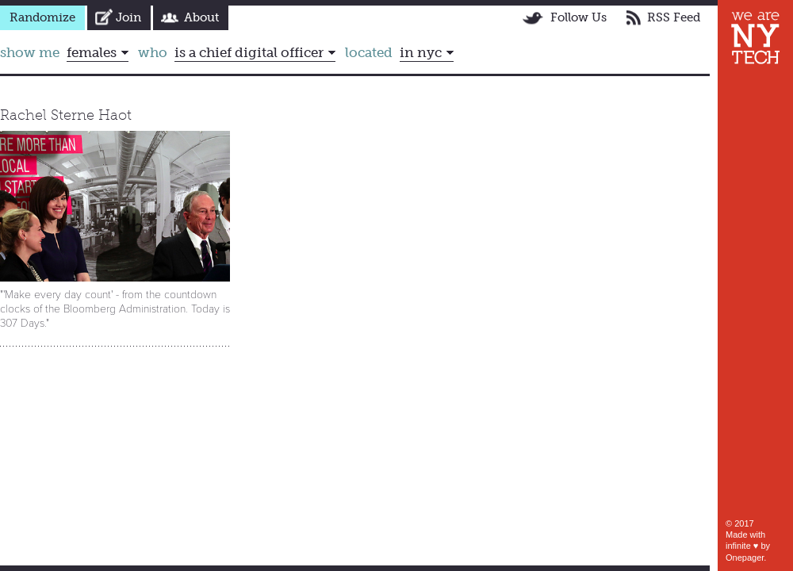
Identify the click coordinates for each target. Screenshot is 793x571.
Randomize (42, 17)
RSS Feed (673, 17)
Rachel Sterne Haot (66, 115)
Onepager (745, 557)
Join (128, 17)
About (201, 17)
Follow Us (578, 17)
